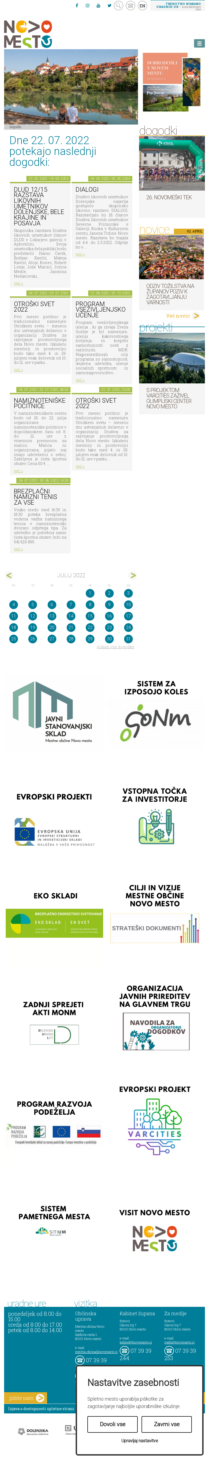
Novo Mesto (41, 34)
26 (32, 638)
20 (52, 627)
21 (71, 627)
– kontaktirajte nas (178, 6)
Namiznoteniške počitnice (40, 403)
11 (13, 616)
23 (109, 627)
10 (128, 604)
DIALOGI (87, 189)
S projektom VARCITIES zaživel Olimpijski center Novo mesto (168, 398)
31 (128, 638)
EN (143, 5)
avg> (132, 575)
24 (128, 627)
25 (13, 638)
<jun (9, 575)
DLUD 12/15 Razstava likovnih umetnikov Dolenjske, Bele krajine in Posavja (39, 206)
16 (109, 616)
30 (109, 638)
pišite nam (27, 1398)
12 (32, 616)
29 (90, 638)
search (118, 5)
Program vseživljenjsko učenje (100, 309)
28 (71, 638)
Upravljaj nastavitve (139, 1440)
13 (52, 616)
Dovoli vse (112, 1424)
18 (13, 627)
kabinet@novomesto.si (136, 1342)
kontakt (130, 5)
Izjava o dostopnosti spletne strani (41, 1408)
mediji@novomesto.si (179, 1342)
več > (18, 283)
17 (128, 616)
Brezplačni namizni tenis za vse (35, 497)
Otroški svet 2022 (34, 307)
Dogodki (15, 126)
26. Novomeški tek (169, 197)
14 (71, 616)
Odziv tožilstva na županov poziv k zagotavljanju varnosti (170, 294)
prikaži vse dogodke (115, 646)
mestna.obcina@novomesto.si (96, 1352)
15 (90, 616)
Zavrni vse (167, 1424)
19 (32, 627)
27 (52, 638)
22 (90, 627)
